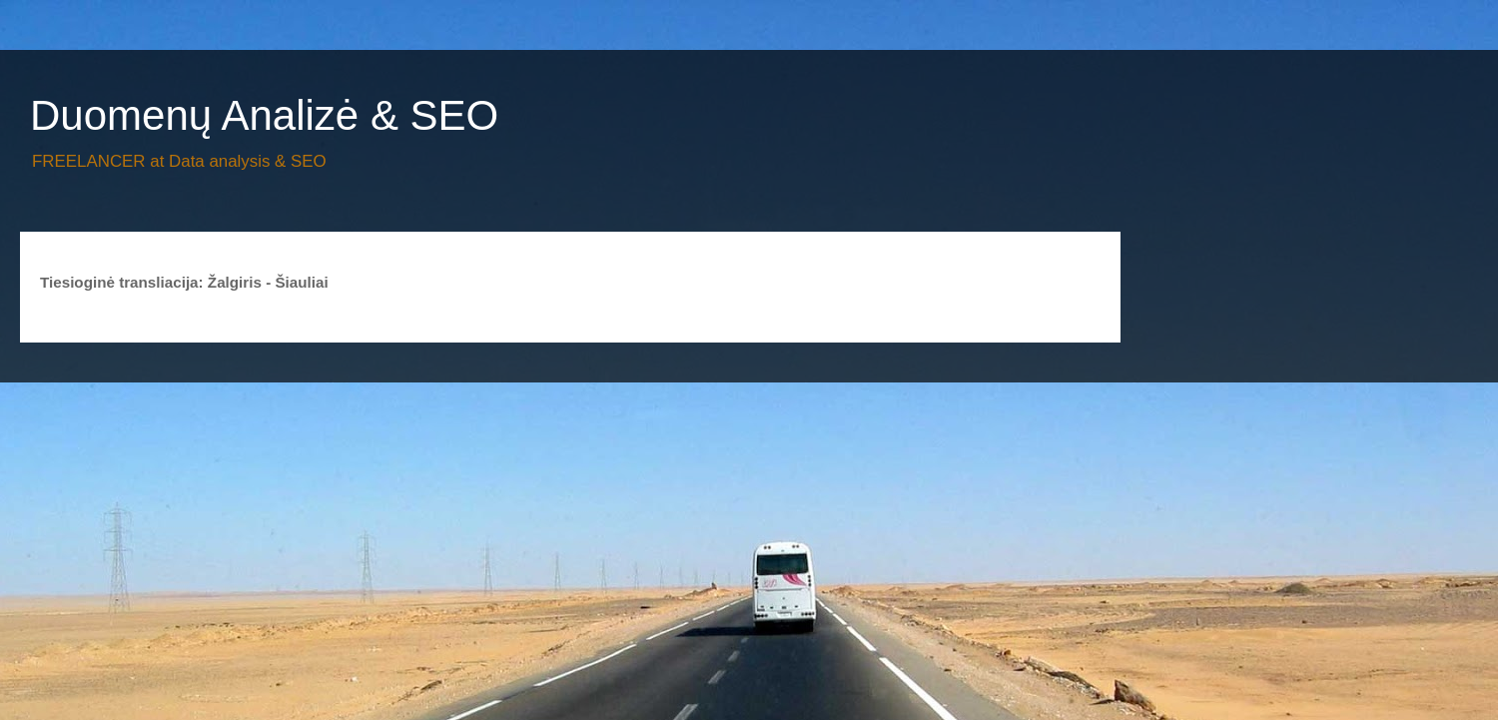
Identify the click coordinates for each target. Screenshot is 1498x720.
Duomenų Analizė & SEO (264, 115)
